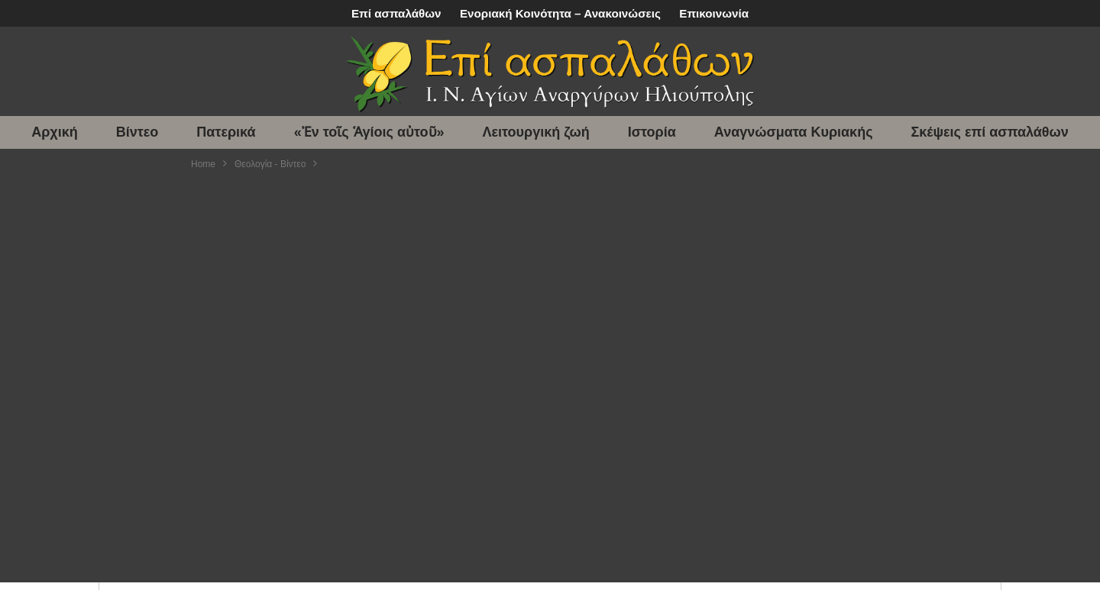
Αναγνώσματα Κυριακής (793, 132)
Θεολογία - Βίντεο (270, 164)
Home (203, 164)
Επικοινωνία (714, 13)
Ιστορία (652, 132)
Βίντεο (137, 132)
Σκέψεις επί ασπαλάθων (990, 132)
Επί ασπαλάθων (396, 13)
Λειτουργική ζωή (536, 132)
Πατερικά (225, 132)
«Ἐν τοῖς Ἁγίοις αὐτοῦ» (369, 132)
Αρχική (54, 132)
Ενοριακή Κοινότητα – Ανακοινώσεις (560, 13)
